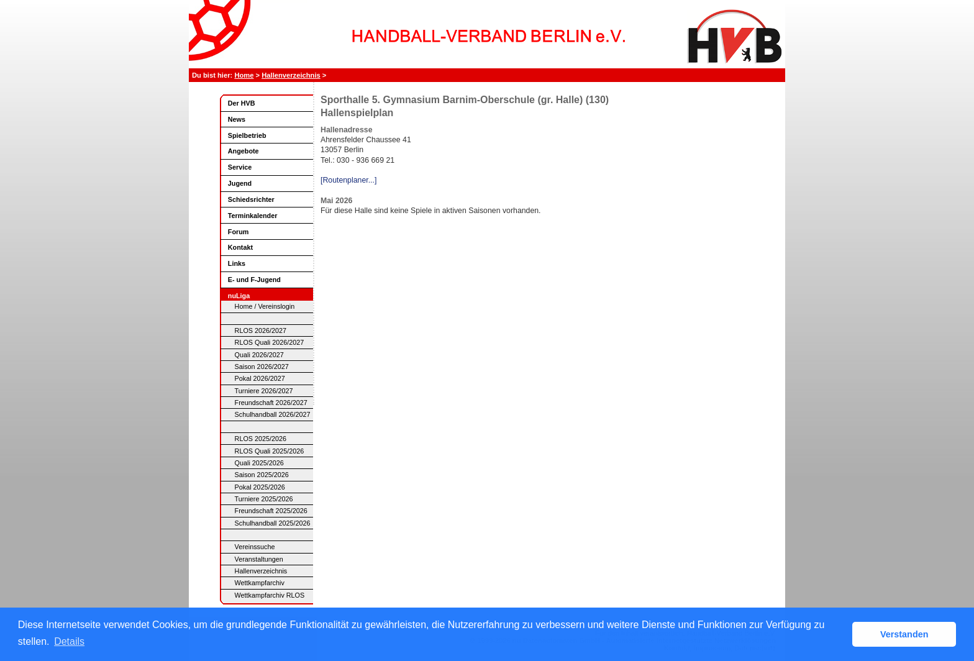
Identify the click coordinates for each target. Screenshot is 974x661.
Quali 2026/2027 (259, 354)
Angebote (243, 151)
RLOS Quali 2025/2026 (269, 451)
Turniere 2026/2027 (264, 390)
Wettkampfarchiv (259, 582)
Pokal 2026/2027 (260, 378)
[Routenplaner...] (348, 180)
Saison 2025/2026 (262, 474)
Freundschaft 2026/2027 (271, 402)
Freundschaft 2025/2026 (271, 510)
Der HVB (241, 103)
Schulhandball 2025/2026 (273, 523)
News (236, 119)
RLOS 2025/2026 (260, 438)
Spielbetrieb (247, 135)
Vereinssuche (255, 546)
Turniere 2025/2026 (264, 499)
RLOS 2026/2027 (260, 330)
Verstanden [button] (904, 634)
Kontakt (240, 247)
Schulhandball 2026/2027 (273, 414)
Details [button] (69, 641)
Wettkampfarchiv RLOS (270, 595)
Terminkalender (253, 215)
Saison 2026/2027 (262, 366)
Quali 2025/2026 (259, 463)
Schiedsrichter (251, 199)
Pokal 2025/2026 (260, 487)
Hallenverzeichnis (291, 75)
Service (240, 167)
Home (243, 75)
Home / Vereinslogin (265, 306)
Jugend (240, 183)
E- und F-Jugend (254, 279)
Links (236, 263)
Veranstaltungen (259, 559)
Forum (238, 231)
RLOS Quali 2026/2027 (269, 342)
